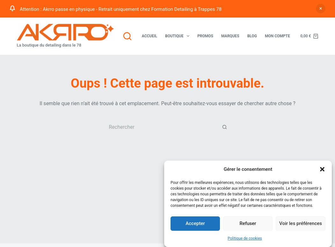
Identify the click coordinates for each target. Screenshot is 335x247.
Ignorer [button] (320, 8)
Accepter (195, 224)
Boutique (178, 36)
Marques (230, 36)
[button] (322, 169)
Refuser (247, 224)
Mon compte (277, 36)
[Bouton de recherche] (224, 126)
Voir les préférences (300, 224)
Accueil (149, 36)
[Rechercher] (127, 36)
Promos (205, 36)
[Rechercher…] (161, 126)
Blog (252, 36)
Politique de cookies (245, 238)
